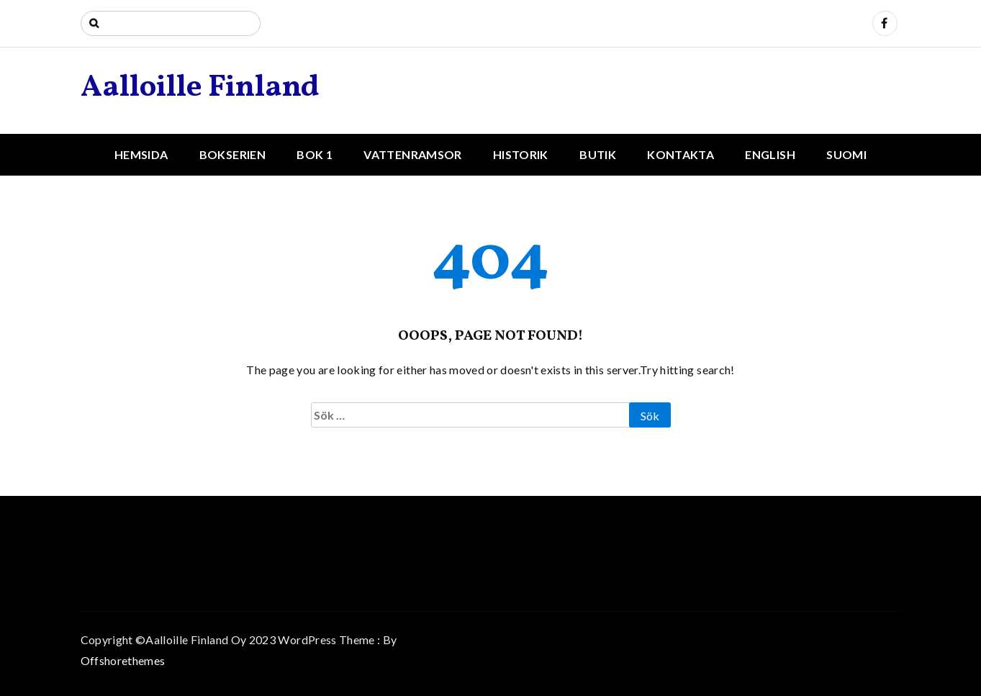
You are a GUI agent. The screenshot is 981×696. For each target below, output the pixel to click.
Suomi (846, 154)
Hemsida (141, 154)
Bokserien (232, 154)
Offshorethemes (123, 660)
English (770, 154)
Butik (597, 154)
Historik (520, 154)
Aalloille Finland (200, 88)
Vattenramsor (412, 154)
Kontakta (680, 154)
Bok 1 (315, 154)
